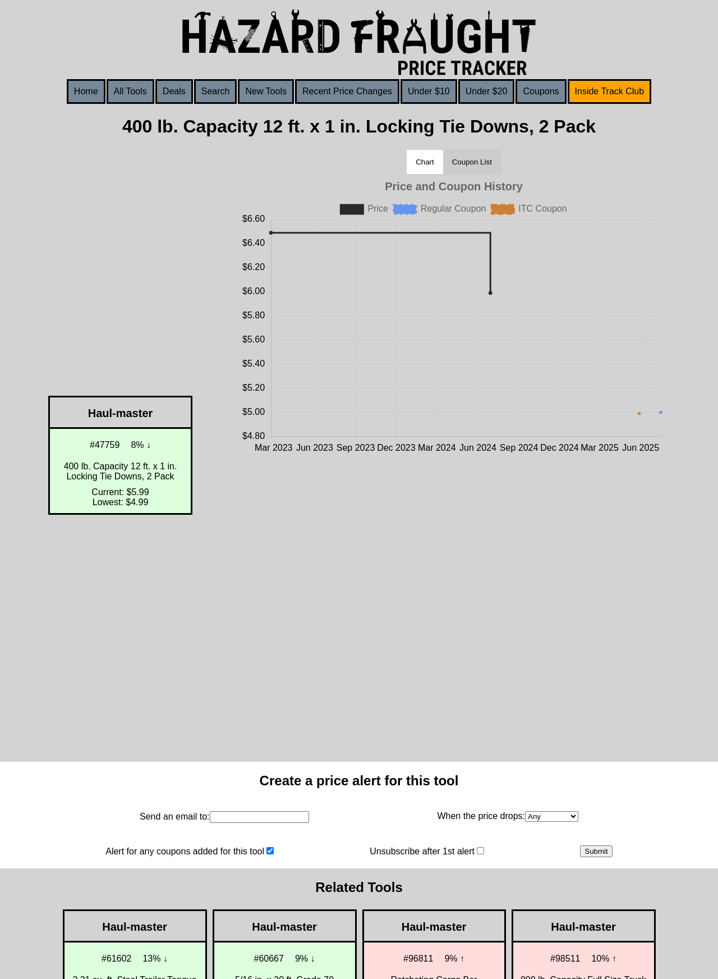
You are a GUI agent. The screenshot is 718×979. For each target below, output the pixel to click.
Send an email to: (175, 816)
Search (215, 91)
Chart (425, 162)
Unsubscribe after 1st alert (422, 851)
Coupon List (472, 162)
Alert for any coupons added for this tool (184, 851)
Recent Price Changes (347, 91)
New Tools (266, 91)
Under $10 (429, 91)
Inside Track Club (610, 91)
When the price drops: (481, 816)
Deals (174, 91)
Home (86, 91)
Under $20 (487, 91)
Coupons (541, 91)
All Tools (130, 91)
